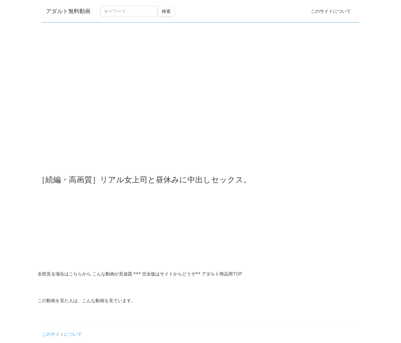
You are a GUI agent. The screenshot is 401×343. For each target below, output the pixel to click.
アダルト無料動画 (68, 11)
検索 (166, 11)
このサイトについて (331, 11)
